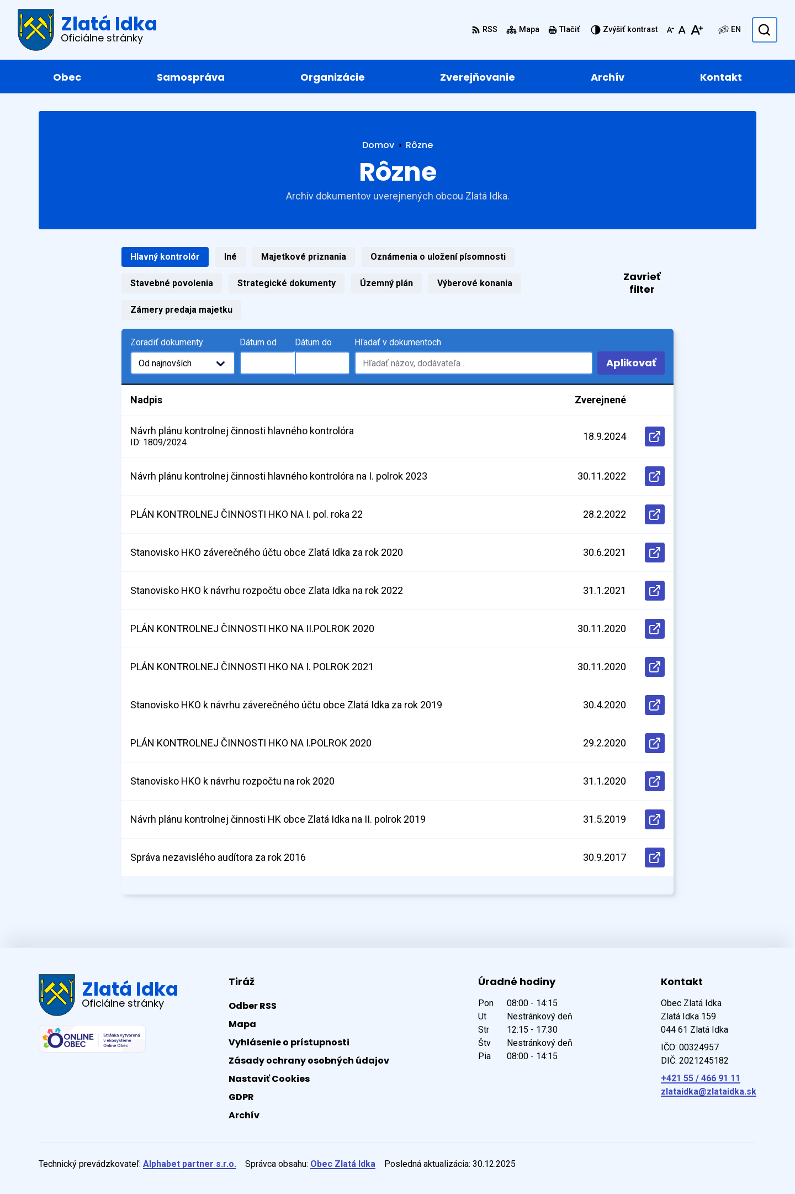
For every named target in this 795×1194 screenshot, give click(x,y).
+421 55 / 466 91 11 (700, 1078)
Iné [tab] (230, 256)
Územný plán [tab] (386, 283)
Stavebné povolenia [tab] (171, 283)
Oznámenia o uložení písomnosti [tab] (438, 256)
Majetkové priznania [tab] (303, 256)
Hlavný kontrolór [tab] (165, 256)
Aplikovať (635, 365)
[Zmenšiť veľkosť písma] (670, 29)
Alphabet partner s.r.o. (189, 1164)
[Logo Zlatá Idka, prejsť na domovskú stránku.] (87, 30)
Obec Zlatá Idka (342, 1164)
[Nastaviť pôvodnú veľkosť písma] (682, 29)
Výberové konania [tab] (474, 283)
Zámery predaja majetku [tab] (181, 309)
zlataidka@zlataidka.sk (708, 1091)
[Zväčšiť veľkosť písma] (696, 29)
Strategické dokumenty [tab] (286, 283)
